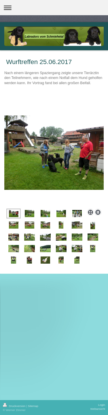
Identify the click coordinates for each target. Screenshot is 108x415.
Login (101, 404)
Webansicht (97, 408)
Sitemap (33, 406)
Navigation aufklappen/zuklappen (54, 7)
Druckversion (14, 406)
